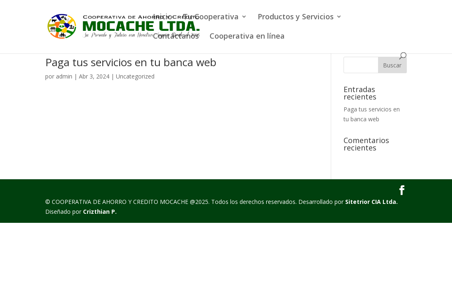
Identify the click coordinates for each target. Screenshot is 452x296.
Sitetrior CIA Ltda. (371, 202)
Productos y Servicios (296, 17)
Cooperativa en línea (247, 37)
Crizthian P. (100, 211)
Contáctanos (176, 37)
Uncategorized (135, 76)
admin (64, 76)
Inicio (162, 17)
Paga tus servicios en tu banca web (131, 62)
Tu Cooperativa (211, 17)
